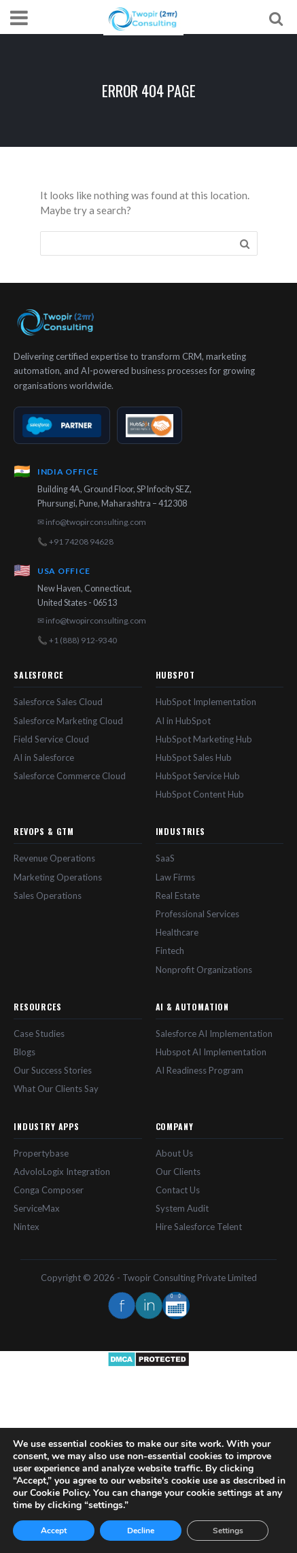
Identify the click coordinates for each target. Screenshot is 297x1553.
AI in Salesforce (44, 757)
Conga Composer (49, 1189)
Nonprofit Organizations (204, 969)
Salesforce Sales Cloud (58, 701)
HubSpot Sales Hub (194, 757)
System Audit (182, 1208)
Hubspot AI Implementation (211, 1051)
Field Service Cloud (51, 739)
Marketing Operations (58, 877)
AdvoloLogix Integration (62, 1171)
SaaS (165, 858)
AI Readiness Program (199, 1070)
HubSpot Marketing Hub (204, 739)
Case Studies (39, 1033)
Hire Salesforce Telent (199, 1226)
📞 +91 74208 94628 (75, 541)
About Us (174, 1153)
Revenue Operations (54, 858)
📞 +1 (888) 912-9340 (77, 640)
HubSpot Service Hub (198, 775)
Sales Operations (48, 895)
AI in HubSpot (183, 720)
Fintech (170, 950)
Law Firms (175, 877)
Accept (54, 1530)
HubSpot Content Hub (200, 794)
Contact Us (178, 1189)
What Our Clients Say (56, 1088)
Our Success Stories (53, 1070)
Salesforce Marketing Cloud (68, 720)
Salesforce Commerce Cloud (70, 775)
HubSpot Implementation (206, 701)
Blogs (24, 1051)
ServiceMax (37, 1208)
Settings (228, 1530)
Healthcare (177, 932)
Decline (140, 1530)
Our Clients (178, 1171)
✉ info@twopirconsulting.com (91, 522)
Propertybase (41, 1153)
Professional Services (197, 913)
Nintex (26, 1226)
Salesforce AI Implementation (214, 1033)
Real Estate (178, 895)
